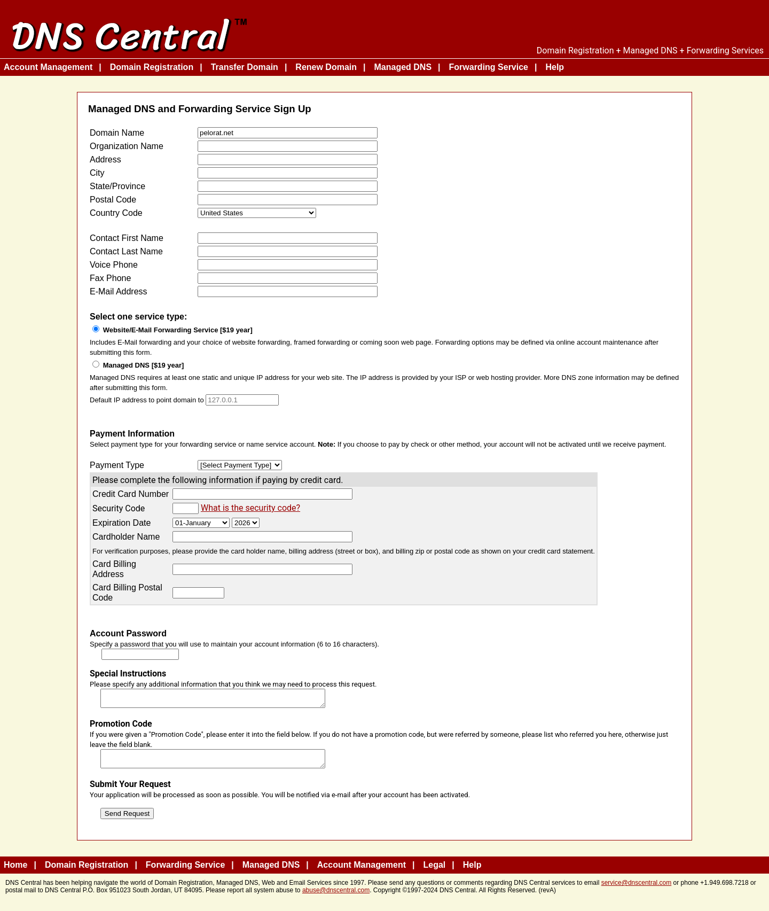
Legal (434, 871)
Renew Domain (326, 67)
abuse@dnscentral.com (336, 896)
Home (15, 871)
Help (554, 67)
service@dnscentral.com (636, 889)
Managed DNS (402, 67)
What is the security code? (250, 508)
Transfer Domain (244, 67)
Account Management (48, 67)
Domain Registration (151, 67)
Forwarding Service (489, 67)
